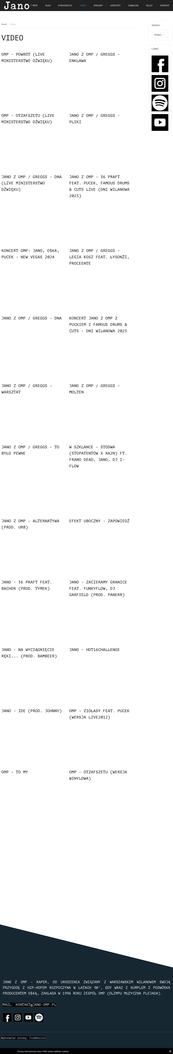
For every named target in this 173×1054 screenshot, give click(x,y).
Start (4, 24)
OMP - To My (14, 772)
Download (133, 5)
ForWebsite (37, 1037)
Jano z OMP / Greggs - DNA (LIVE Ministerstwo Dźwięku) (31, 183)
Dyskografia (65, 5)
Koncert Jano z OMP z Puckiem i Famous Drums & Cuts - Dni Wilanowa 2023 (98, 324)
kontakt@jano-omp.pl (36, 1005)
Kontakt (164, 5)
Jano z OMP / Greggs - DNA (31, 318)
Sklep (149, 5)
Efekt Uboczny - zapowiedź (99, 521)
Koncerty (115, 5)
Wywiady (98, 5)
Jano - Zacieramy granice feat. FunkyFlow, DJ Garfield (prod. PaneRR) (98, 588)
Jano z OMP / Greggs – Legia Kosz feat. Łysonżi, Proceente (99, 257)
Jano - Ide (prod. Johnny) (31, 711)
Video (83, 5)
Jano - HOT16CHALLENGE (94, 649)
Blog (47, 5)
